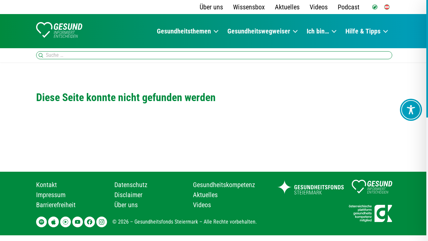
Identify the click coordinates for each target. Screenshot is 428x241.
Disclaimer (128, 195)
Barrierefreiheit (56, 205)
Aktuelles (287, 7)
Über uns (211, 7)
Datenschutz (130, 185)
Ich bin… (318, 31)
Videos (319, 7)
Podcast (348, 7)
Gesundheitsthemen (184, 31)
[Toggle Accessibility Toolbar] (411, 109)
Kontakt (46, 185)
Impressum (51, 195)
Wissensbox (249, 7)
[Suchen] (40, 55)
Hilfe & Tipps (363, 31)
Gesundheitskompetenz (224, 185)
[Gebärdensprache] (374, 7)
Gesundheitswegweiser (258, 31)
